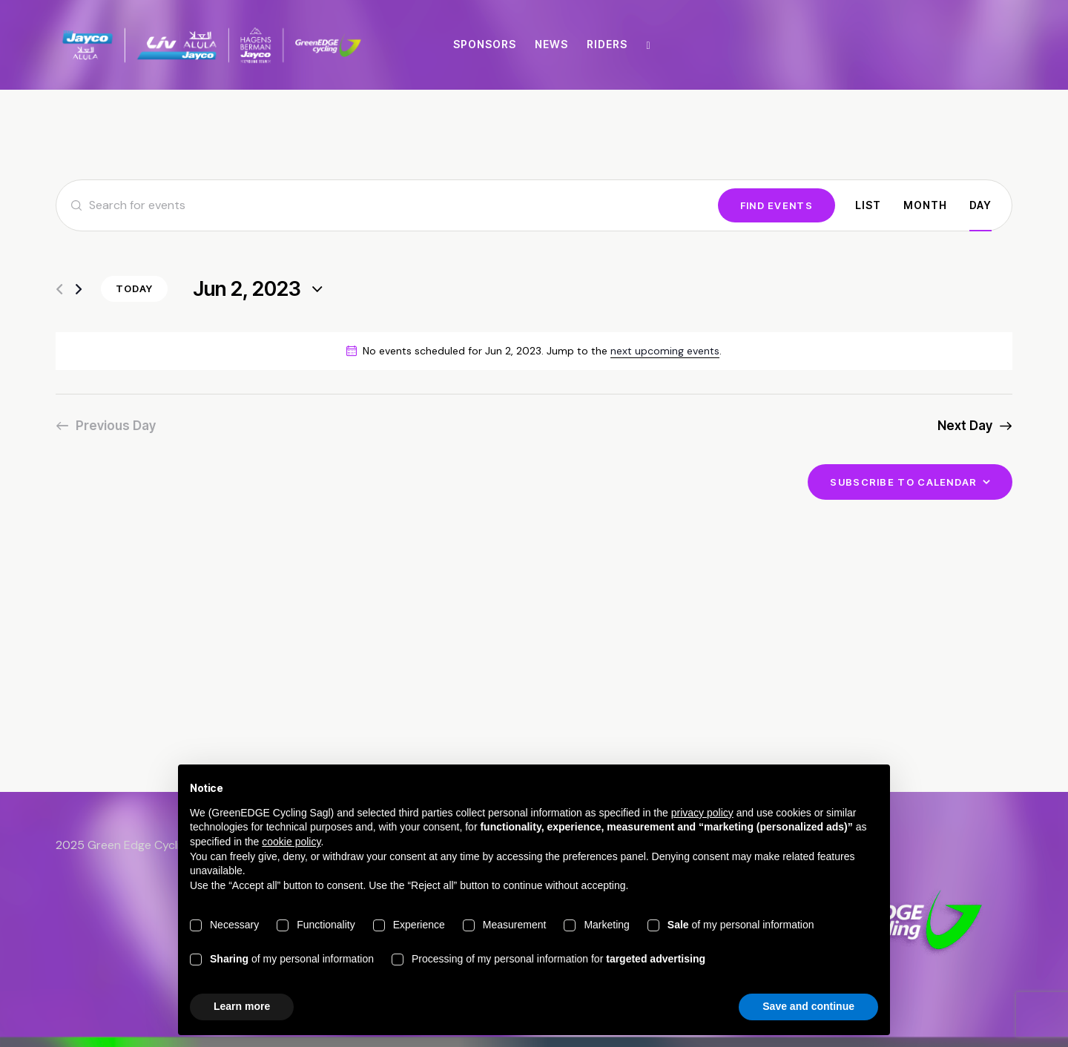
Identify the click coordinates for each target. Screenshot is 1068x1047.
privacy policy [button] (702, 813)
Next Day (964, 425)
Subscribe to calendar (903, 482)
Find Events (776, 205)
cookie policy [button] (291, 842)
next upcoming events (664, 350)
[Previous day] (59, 289)
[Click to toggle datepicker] (247, 289)
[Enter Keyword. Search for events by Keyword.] (387, 205)
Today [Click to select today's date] (134, 288)
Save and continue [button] (808, 1006)
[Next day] (79, 289)
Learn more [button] (242, 1006)
